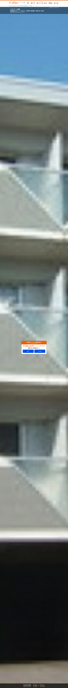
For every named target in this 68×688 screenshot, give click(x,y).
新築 (32, 3)
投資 (54, 3)
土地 (42, 3)
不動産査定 (50, 3)
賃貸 (28, 3)
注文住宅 (45, 3)
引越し (57, 3)
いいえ (39, 351)
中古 (34, 3)
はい (28, 351)
